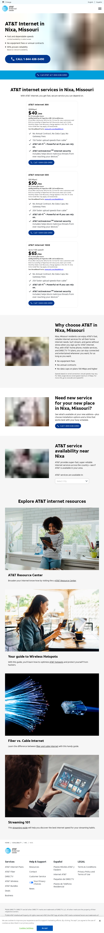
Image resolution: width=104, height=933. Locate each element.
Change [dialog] (8, 2)
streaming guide (20, 827)
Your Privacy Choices (37, 882)
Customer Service (37, 876)
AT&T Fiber (10, 871)
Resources (34, 866)
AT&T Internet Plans (14, 866)
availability (17, 843)
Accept (45, 928)
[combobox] (69, 481)
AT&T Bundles (11, 886)
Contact (33, 871)
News (31, 888)
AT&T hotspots (56, 662)
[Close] (100, 921)
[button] (86, 481)
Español (99, 2)
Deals (7, 890)
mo (25, 843)
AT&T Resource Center (65, 580)
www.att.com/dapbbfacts (54, 129)
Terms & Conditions (87, 866)
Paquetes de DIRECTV (64, 879)
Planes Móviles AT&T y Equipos (64, 868)
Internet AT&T (60, 874)
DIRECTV (9, 876)
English (90, 2)
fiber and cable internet (47, 746)
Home (7, 843)
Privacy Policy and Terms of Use (86, 873)
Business (9, 895)
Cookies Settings (26, 928)
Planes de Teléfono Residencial (63, 885)
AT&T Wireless (11, 881)
